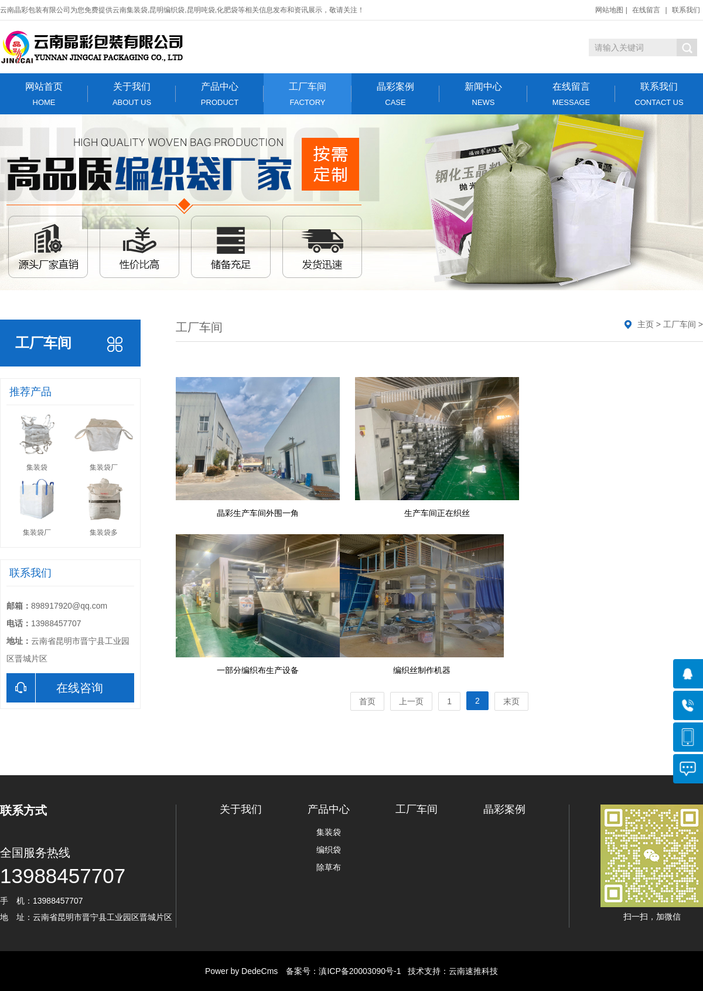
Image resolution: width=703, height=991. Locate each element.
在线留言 (646, 10)
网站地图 (609, 10)
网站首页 (44, 94)
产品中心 (220, 94)
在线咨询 (54, 687)
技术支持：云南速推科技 (449, 971)
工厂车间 (308, 94)
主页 (645, 324)
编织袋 (328, 850)
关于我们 (132, 94)
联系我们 (686, 10)
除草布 (328, 867)
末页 (511, 701)
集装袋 (328, 832)
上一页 (411, 701)
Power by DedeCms (241, 971)
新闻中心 (483, 94)
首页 (367, 701)
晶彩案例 (395, 94)
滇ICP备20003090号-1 (360, 971)
